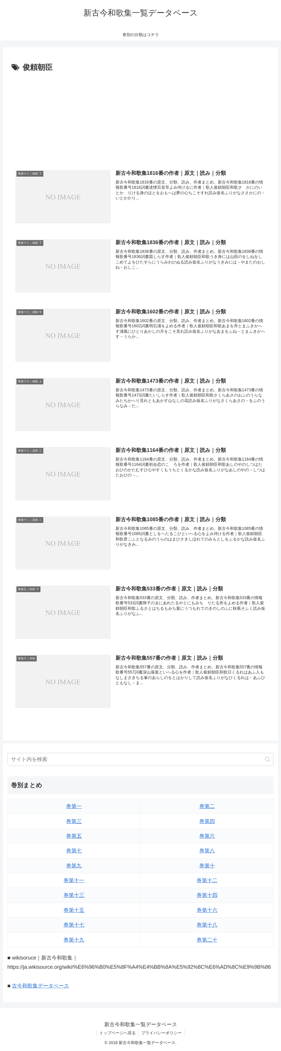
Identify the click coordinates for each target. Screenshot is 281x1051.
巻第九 (74, 866)
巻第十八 (207, 925)
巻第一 (74, 806)
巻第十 (207, 866)
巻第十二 (207, 881)
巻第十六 (207, 910)
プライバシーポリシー (162, 1033)
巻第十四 (207, 895)
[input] (141, 759)
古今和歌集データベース (40, 986)
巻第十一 (74, 881)
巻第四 (207, 821)
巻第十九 (74, 940)
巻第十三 (74, 895)
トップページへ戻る (117, 1033)
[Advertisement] (140, 117)
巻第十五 (74, 910)
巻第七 (74, 851)
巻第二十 (207, 940)
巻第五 (74, 836)
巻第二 (207, 806)
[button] (268, 759)
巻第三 (74, 821)
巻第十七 (74, 925)
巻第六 (207, 836)
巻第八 (207, 851)
